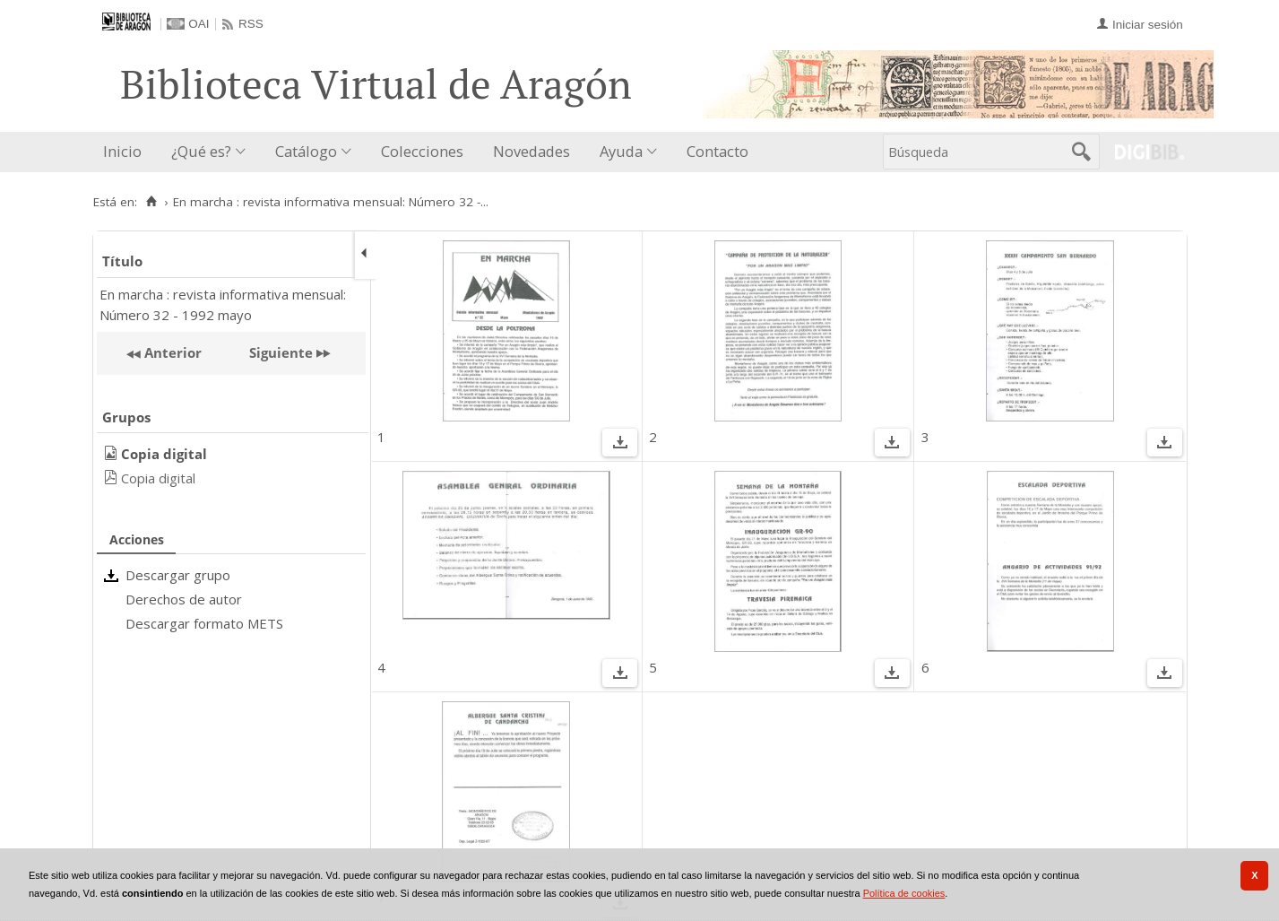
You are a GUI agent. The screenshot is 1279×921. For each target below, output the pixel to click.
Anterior (171, 352)
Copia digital (158, 478)
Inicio (122, 151)
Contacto (717, 151)
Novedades (531, 151)
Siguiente (281, 352)
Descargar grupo (177, 575)
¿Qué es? (201, 151)
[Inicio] (152, 201)
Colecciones (422, 151)
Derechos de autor (183, 599)
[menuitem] (126, 152)
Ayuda (621, 151)
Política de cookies (904, 893)
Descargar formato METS (204, 623)
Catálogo (306, 151)
